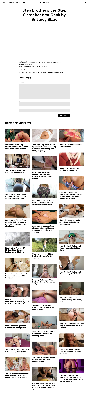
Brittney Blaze (43, 66)
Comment (21, 83)
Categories (11, 2)
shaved (36, 63)
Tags (23, 2)
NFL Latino (44, 2)
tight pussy (56, 63)
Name (20, 101)
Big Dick (27, 61)
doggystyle (25, 63)
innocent (31, 63)
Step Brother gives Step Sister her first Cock (50, 73)
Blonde (32, 61)
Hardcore (37, 61)
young (61, 63)
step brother (42, 63)
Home (3, 2)
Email (20, 108)
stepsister (49, 63)
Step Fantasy (44, 61)
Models (18, 2)
